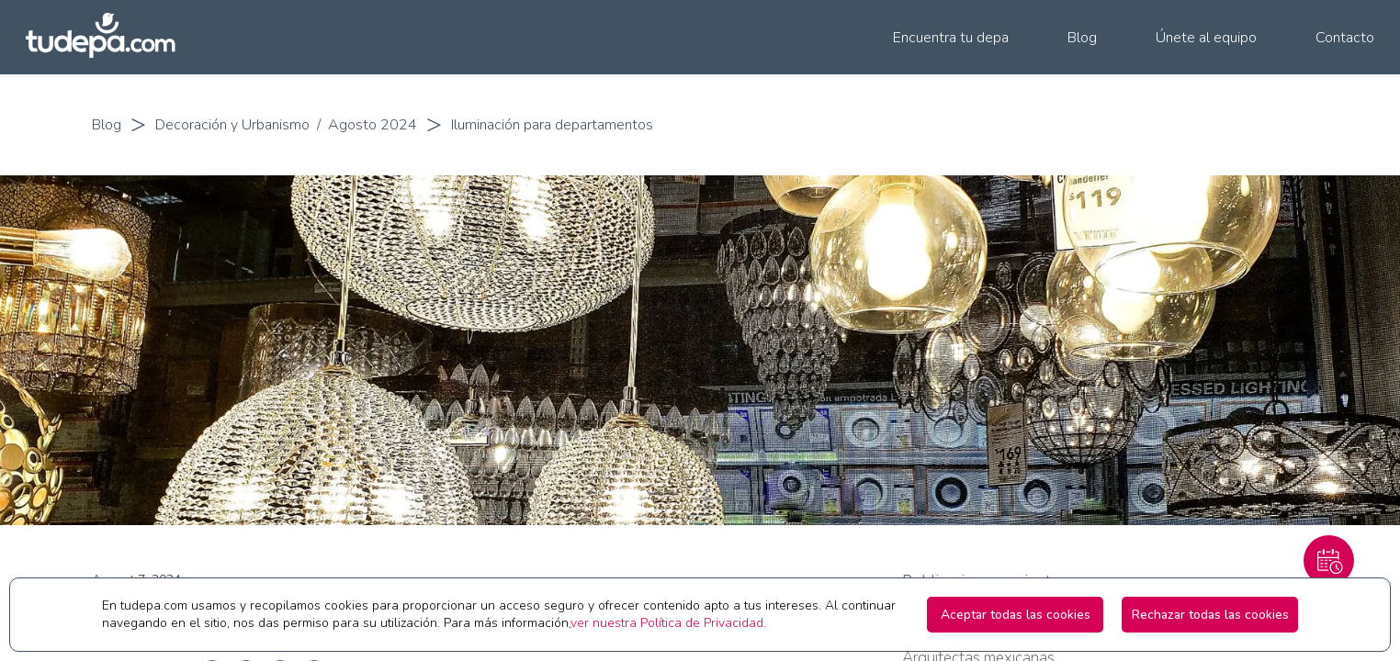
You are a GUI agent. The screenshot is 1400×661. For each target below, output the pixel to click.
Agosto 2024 (372, 125)
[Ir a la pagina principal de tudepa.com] (108, 37)
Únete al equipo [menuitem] (1206, 38)
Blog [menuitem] (1082, 38)
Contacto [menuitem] (1344, 38)
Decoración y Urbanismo (232, 125)
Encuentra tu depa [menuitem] (951, 38)
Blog (106, 125)
